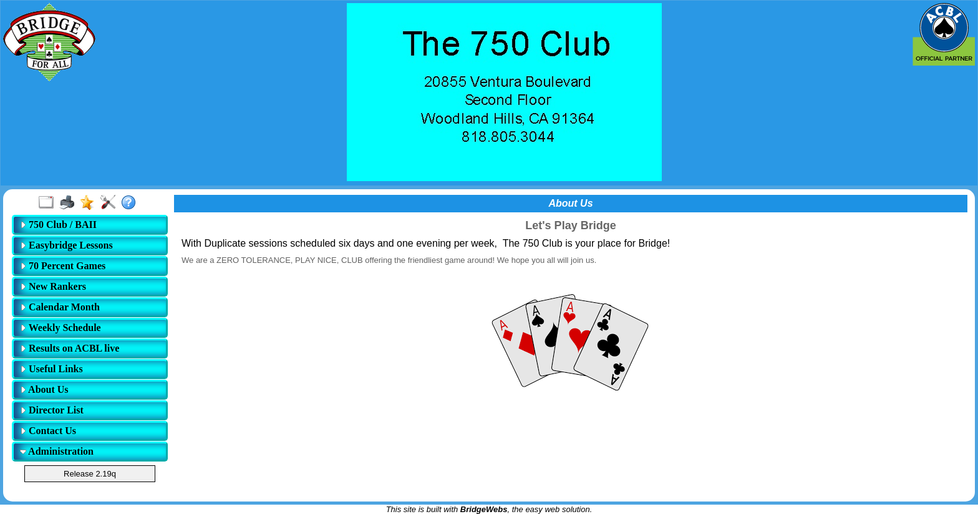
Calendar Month (60, 307)
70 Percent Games (62, 265)
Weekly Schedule (60, 327)
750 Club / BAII (58, 224)
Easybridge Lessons (66, 245)
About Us (44, 389)
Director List (52, 410)
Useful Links (51, 368)
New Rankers (53, 286)
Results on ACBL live (69, 348)
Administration (57, 451)
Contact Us (48, 430)
